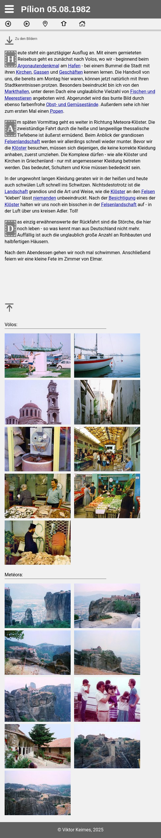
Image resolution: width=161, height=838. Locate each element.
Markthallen (17, 91)
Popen (56, 111)
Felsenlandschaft (22, 141)
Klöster (19, 148)
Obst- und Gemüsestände (72, 104)
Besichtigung (122, 198)
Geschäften (71, 72)
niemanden (44, 198)
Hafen (74, 66)
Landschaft (16, 191)
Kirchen (24, 72)
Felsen (148, 191)
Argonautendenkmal (38, 66)
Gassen (41, 72)
